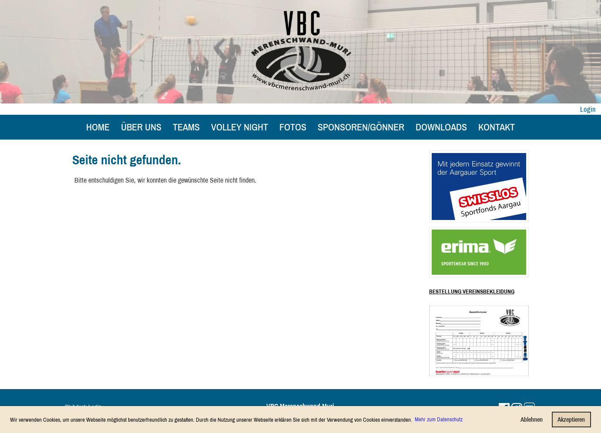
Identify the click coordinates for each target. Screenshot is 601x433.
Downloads (441, 126)
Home (98, 126)
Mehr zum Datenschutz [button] (439, 419)
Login (588, 109)
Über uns (141, 126)
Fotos (292, 126)
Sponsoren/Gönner (361, 126)
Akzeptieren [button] (571, 419)
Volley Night (239, 126)
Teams (186, 126)
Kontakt (496, 126)
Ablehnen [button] (531, 419)
